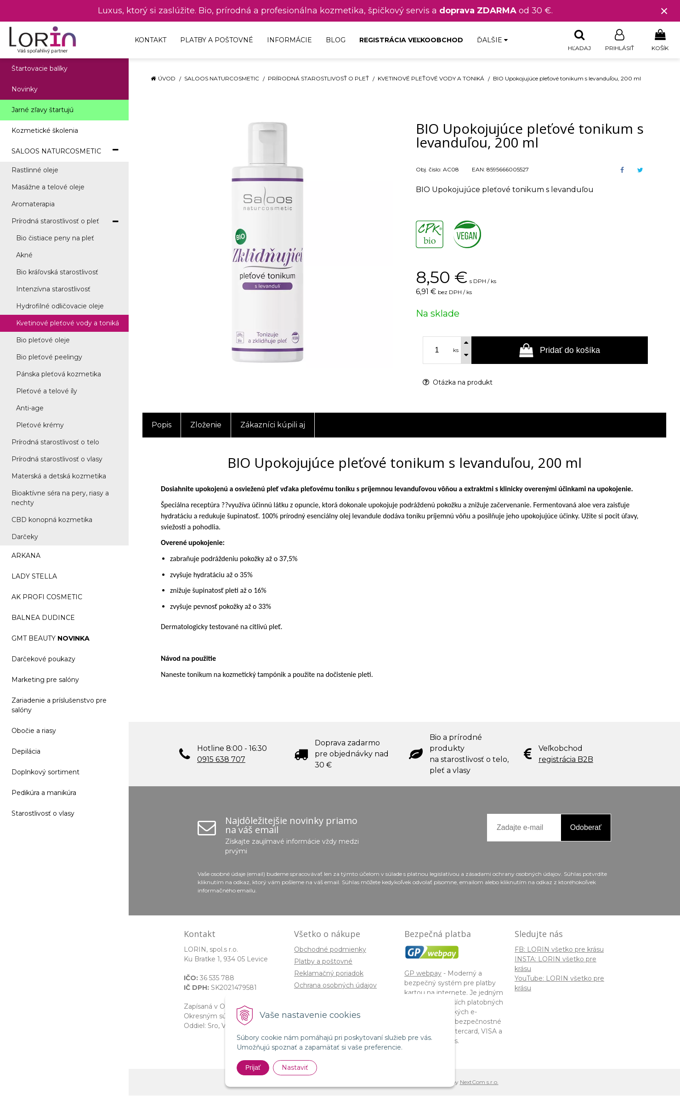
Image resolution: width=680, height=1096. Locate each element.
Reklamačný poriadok (328, 974)
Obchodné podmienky (330, 950)
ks (456, 350)
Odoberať (585, 828)
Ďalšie (492, 40)
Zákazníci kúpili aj (272, 425)
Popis (161, 425)
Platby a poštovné (216, 40)
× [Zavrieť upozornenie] (664, 10)
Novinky (24, 89)
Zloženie (205, 425)
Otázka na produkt (458, 383)
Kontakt (150, 40)
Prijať (253, 1067)
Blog (336, 40)
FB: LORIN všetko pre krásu (559, 950)
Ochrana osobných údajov (335, 986)
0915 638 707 (221, 759)
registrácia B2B (565, 759)
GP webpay (423, 974)
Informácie (289, 40)
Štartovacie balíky (39, 69)
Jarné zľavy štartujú (42, 110)
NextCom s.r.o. (479, 1082)
